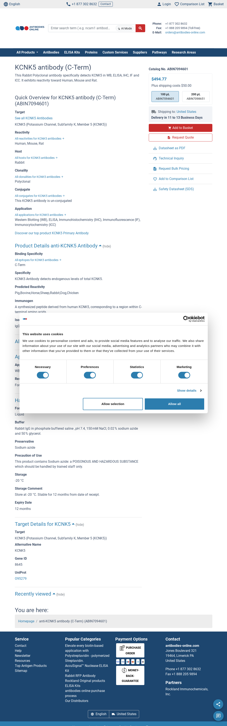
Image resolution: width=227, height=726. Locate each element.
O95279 (21, 579)
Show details (186, 390)
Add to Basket (180, 128)
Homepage (26, 621)
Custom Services (115, 52)
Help (18, 651)
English (11, 4)
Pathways (159, 52)
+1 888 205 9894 (184, 674)
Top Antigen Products (31, 666)
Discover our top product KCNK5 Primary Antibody (52, 233)
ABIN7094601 (165, 96)
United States (186, 112)
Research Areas (184, 52)
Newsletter (22, 656)
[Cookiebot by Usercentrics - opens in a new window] (186, 319)
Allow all (174, 404)
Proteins (91, 52)
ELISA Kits (72, 52)
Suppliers (140, 52)
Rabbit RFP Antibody (80, 676)
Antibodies (51, 52)
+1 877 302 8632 (81, 4)
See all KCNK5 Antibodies (34, 118)
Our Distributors (76, 701)
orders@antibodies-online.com (185, 32)
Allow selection (112, 404)
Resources (22, 661)
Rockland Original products (85, 681)
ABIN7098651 (196, 96)
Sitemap (21, 671)
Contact (105, 4)
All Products (26, 52)
